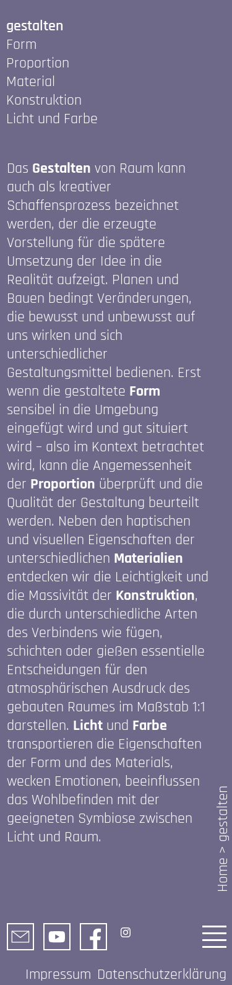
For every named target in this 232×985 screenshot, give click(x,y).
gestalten (222, 814)
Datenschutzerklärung (161, 974)
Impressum (58, 974)
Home (222, 874)
